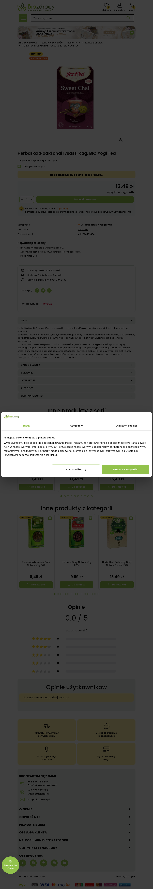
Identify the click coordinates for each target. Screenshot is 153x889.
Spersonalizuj (76, 469)
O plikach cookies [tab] (126, 425)
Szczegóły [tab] (76, 425)
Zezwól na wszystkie (125, 469)
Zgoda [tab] (26, 425)
